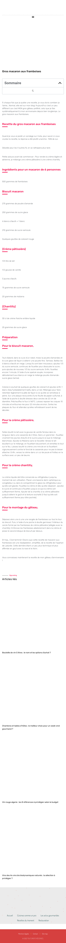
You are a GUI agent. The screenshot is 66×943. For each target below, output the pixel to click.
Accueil (10, 915)
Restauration (44, 920)
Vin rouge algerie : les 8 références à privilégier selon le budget (30, 802)
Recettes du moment (25, 920)
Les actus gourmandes (50, 915)
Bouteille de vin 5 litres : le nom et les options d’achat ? (26, 652)
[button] (33, 17)
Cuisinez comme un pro (26, 915)
